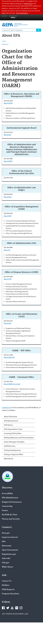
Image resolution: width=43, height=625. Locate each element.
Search (38, 30)
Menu (13, 17)
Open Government (10, 550)
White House (7, 567)
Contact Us (5, 44)
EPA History (8, 425)
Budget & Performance (12, 502)
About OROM (8, 103)
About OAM (7, 216)
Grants (5, 511)
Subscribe (6, 558)
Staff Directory (9, 446)
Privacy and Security (11, 519)
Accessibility (7, 494)
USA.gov (5, 563)
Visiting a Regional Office (13, 454)
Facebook (3, 607)
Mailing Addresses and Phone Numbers (19, 437)
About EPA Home (10, 416)
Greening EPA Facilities (12, 433)
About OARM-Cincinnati (12, 384)
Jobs (4, 542)
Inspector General (10, 537)
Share (4, 41)
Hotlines (5, 585)
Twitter (7, 607)
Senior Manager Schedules (14, 442)
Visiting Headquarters (12, 450)
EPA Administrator (11, 421)
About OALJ (8, 197)
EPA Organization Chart (13, 429)
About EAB (7, 135)
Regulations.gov (9, 554)
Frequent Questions (10, 594)
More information (22, 13)
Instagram (21, 607)
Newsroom (6, 546)
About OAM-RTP (9, 357)
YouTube (12, 607)
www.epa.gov (28, 4)
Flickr (16, 607)
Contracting (7, 506)
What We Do (8, 458)
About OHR (7, 279)
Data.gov (6, 533)
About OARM (8, 161)
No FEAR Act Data (9, 515)
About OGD (7, 323)
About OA (7, 250)
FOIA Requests (8, 590)
